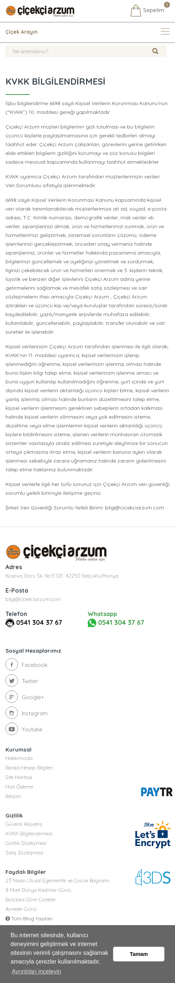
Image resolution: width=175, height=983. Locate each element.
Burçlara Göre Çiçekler (30, 899)
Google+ (24, 696)
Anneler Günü (21, 909)
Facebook (26, 664)
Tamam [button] (139, 954)
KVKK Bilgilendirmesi (28, 833)
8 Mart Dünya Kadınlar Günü (38, 890)
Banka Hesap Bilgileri (29, 767)
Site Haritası (18, 777)
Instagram (26, 712)
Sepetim (147, 10)
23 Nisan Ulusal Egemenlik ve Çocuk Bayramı (57, 880)
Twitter (21, 680)
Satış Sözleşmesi (24, 852)
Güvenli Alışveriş (23, 824)
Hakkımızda (19, 758)
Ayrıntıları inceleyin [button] (36, 971)
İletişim (13, 796)
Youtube (23, 729)
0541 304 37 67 (39, 622)
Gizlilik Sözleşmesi (25, 843)
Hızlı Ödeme (19, 786)
